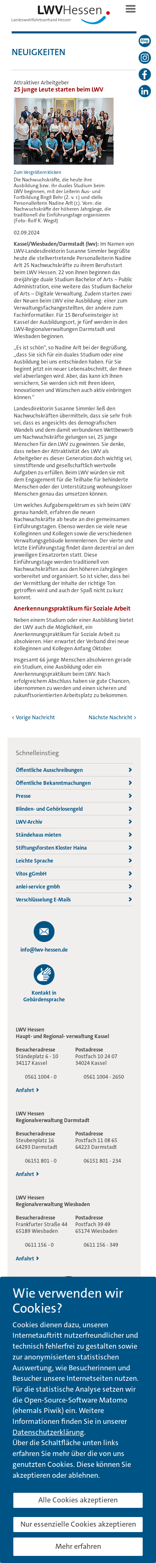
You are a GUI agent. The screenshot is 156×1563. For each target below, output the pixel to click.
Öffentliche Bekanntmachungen (74, 783)
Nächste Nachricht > (112, 717)
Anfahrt (27, 1090)
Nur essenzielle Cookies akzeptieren (78, 1524)
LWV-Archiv (74, 822)
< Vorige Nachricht (33, 717)
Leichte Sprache (74, 861)
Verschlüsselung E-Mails (74, 900)
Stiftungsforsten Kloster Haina (74, 848)
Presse (74, 796)
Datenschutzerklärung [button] (48, 1432)
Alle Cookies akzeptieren (78, 1500)
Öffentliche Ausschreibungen (74, 770)
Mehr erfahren (78, 1546)
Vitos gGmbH (74, 874)
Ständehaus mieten (74, 835)
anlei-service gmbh (74, 887)
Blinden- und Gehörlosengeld (74, 809)
